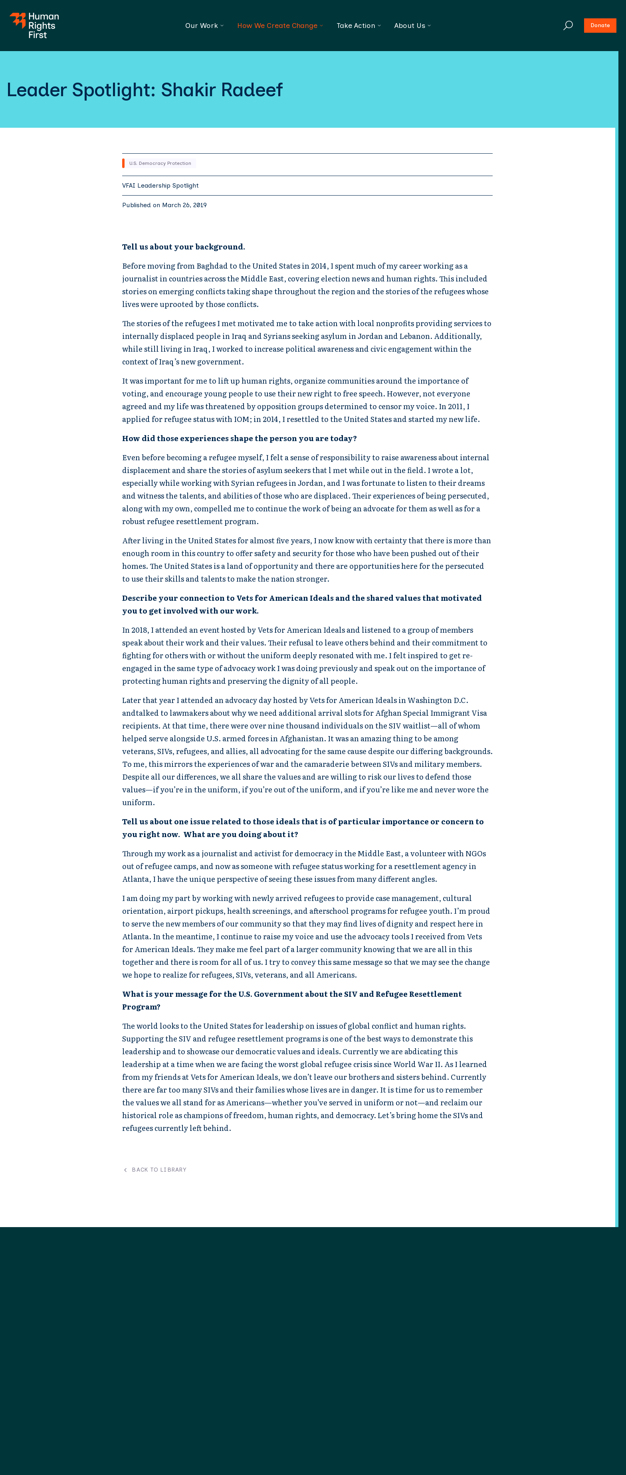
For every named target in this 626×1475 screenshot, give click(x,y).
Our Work (204, 25)
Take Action (359, 25)
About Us (413, 25)
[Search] (568, 25)
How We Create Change (280, 25)
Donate (600, 25)
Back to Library (154, 1170)
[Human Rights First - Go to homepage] (34, 25)
